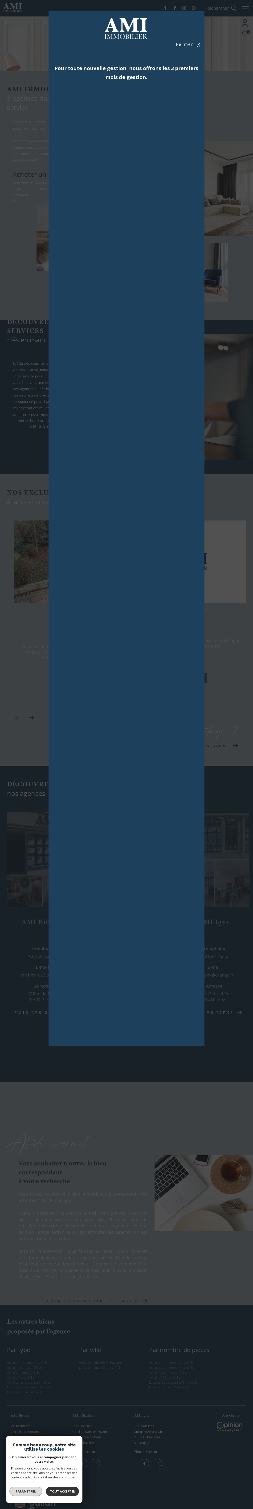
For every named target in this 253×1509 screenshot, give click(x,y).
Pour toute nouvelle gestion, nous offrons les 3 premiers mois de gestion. (126, 72)
